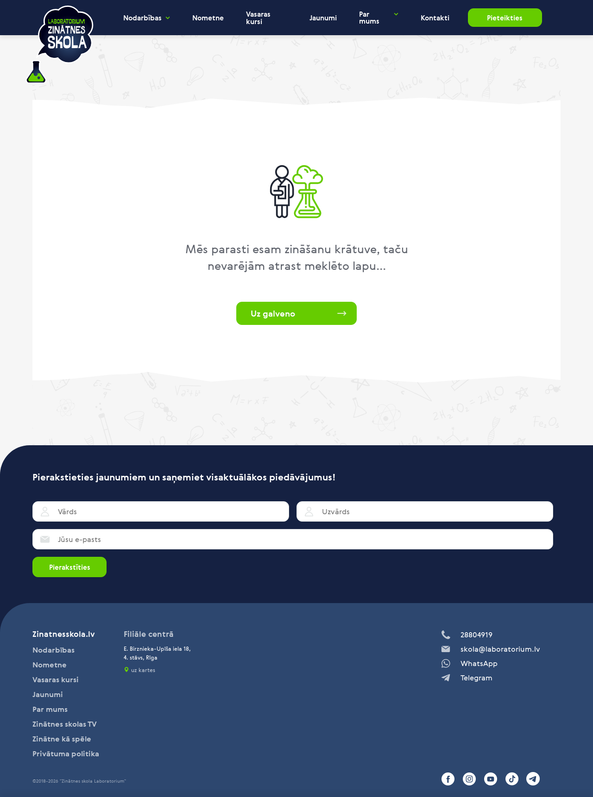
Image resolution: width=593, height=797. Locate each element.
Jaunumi (323, 17)
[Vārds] (160, 511)
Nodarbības (142, 17)
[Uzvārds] (424, 511)
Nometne (208, 17)
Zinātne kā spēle (61, 738)
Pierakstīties (69, 567)
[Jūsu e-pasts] (292, 539)
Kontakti (435, 17)
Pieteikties (505, 17)
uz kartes (143, 669)
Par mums (369, 18)
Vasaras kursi (258, 17)
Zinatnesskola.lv (63, 634)
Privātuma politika (65, 753)
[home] (59, 45)
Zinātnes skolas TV (64, 724)
